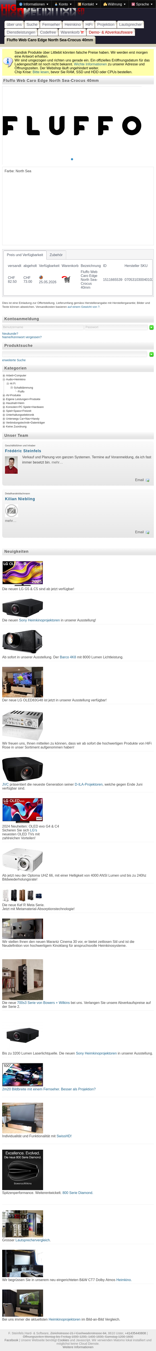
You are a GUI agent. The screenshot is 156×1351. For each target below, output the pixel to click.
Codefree (48, 32)
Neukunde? (10, 333)
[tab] (25, 255)
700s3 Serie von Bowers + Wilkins (43, 1003)
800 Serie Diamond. (77, 1193)
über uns (14, 24)
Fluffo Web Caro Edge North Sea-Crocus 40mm (50, 40)
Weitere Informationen (78, 1347)
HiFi (89, 24)
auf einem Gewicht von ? (84, 306)
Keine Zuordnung (16, 426)
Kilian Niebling (20, 499)
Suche (32, 24)
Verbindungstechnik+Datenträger (25, 422)
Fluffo (21, 391)
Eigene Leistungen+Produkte (23, 399)
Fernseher (51, 24)
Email (139, 480)
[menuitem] (33, 4)
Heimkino (73, 24)
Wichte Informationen (90, 64)
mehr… (57, 462)
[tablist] (78, 273)
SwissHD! (63, 1136)
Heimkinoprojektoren (65, 1319)
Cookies (63, 1340)
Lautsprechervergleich (32, 1240)
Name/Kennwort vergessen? (22, 337)
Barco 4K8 (68, 657)
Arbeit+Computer (16, 375)
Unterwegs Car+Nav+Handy (22, 418)
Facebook (11, 1340)
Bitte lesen (41, 72)
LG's (33, 830)
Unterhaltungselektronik (20, 414)
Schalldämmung (23, 387)
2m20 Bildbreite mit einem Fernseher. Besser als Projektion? (49, 1089)
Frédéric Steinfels (23, 451)
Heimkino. (124, 1280)
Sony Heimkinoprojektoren (39, 620)
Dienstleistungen (21, 32)
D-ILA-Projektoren (89, 784)
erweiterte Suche (14, 360)
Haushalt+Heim (15, 403)
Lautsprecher (130, 24)
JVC (5, 784)
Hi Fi (12, 383)
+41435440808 (135, 1333)
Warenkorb (72, 32)
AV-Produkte (13, 395)
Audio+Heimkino (15, 379)
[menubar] (86, 4)
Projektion (105, 24)
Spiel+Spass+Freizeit (18, 410)
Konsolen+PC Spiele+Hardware (25, 407)
